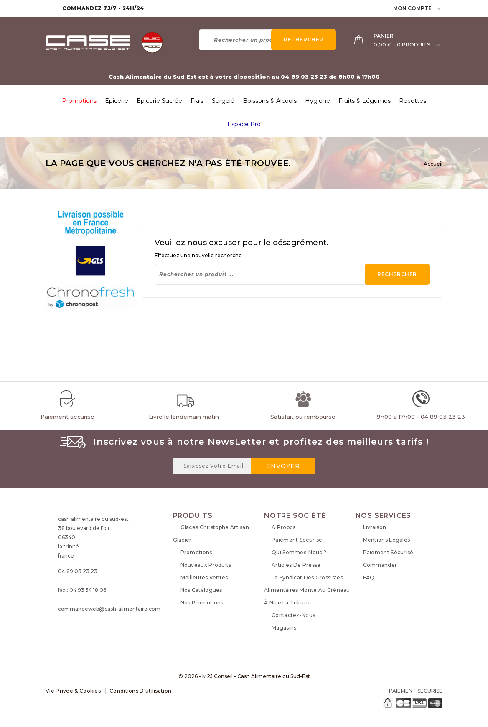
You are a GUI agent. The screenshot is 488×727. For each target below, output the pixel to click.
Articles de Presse (296, 565)
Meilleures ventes (204, 577)
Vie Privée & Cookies (73, 691)
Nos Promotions (202, 602)
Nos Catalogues (201, 590)
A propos (283, 527)
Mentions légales (386, 540)
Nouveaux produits (205, 565)
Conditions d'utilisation (140, 691)
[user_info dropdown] (439, 8)
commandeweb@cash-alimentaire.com (109, 609)
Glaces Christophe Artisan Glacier (211, 533)
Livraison (374, 527)
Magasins (284, 628)
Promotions (196, 552)
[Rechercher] (267, 39)
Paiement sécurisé (297, 540)
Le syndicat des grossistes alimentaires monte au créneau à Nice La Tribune (307, 590)
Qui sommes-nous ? (299, 552)
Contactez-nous (293, 615)
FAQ (369, 577)
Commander (380, 565)
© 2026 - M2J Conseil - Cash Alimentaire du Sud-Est (244, 676)
